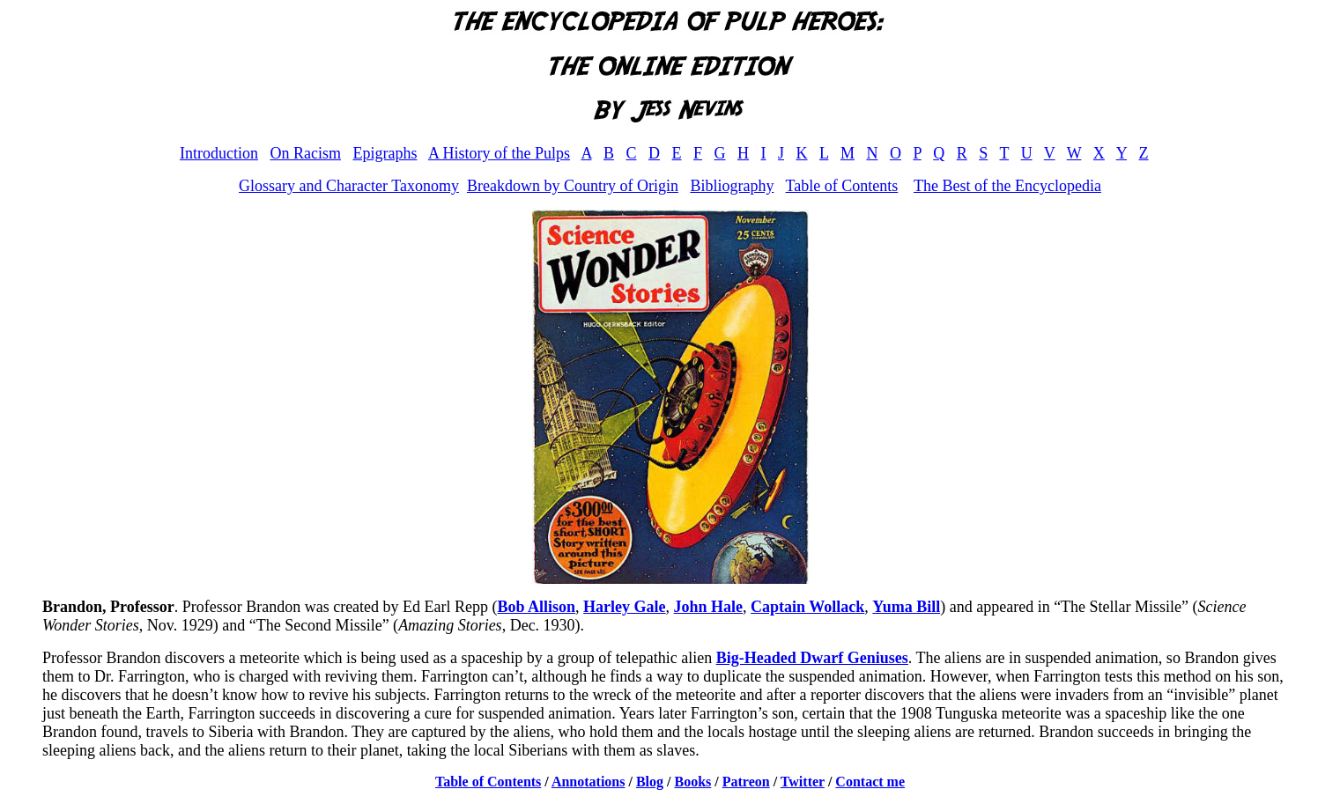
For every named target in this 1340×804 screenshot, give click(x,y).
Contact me (870, 781)
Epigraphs (384, 153)
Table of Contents (842, 186)
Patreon (746, 781)
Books (693, 781)
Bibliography (732, 186)
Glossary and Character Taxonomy (349, 186)
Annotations (589, 781)
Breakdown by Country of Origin (572, 186)
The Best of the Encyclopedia (1007, 186)
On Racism (305, 153)
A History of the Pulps (499, 153)
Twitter (803, 781)
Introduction (219, 153)
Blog (649, 781)
